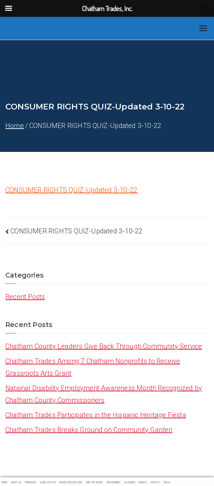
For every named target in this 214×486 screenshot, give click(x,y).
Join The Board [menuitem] (94, 482)
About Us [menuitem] (16, 482)
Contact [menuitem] (155, 482)
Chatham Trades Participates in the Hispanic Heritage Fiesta (95, 415)
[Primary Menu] (203, 28)
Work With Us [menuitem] (48, 482)
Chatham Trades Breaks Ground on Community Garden (89, 430)
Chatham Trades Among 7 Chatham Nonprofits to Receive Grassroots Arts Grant (92, 367)
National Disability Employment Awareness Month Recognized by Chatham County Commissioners (103, 394)
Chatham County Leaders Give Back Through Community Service (103, 346)
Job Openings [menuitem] (113, 482)
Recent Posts (25, 297)
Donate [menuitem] (143, 482)
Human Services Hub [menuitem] (70, 482)
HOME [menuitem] (4, 482)
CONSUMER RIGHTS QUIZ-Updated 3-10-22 (71, 190)
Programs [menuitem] (30, 482)
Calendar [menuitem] (129, 482)
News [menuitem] (167, 482)
